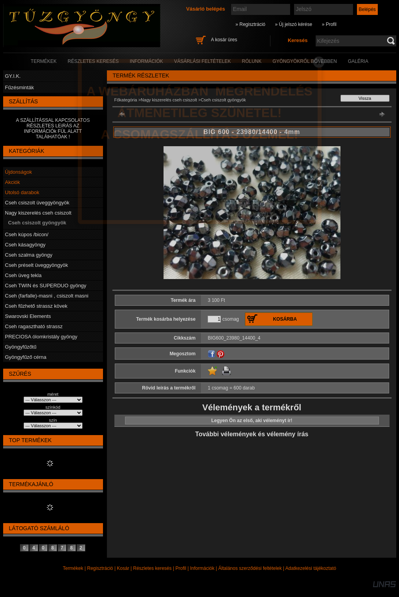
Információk (202, 568)
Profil (180, 568)
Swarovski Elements (28, 316)
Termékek (73, 568)
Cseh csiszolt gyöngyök (37, 223)
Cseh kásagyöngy (25, 245)
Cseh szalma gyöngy (29, 255)
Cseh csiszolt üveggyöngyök (37, 203)
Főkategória (125, 99)
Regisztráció (100, 568)
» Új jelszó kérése (293, 24)
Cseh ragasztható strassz (34, 326)
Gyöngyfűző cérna (26, 357)
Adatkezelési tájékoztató (310, 568)
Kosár (123, 568)
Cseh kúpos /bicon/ (27, 234)
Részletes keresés (152, 568)
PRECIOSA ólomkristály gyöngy (41, 337)
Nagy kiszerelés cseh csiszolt (38, 213)
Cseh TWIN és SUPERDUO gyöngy (45, 285)
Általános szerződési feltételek (249, 568)
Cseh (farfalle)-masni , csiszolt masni (46, 296)
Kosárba (285, 319)
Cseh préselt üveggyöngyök (36, 265)
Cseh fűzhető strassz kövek (36, 306)
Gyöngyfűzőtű (21, 347)
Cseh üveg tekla (23, 275)
